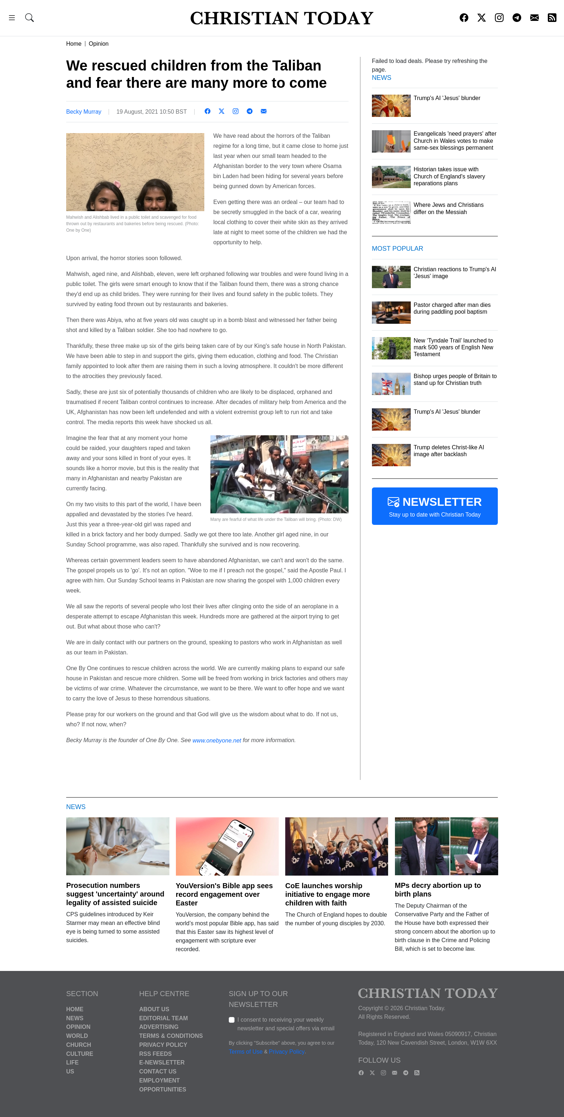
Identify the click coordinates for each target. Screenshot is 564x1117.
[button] (12, 19)
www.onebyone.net (216, 740)
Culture (79, 1053)
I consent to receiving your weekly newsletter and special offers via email (286, 1024)
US (70, 1071)
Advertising (158, 1027)
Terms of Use (246, 1052)
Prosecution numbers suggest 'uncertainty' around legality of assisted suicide (115, 894)
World (77, 1036)
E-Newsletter (162, 1062)
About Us (154, 1009)
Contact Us (158, 1071)
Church (78, 1045)
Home (74, 44)
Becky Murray (83, 112)
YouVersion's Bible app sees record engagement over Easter (224, 894)
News (74, 1018)
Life (72, 1062)
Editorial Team (163, 1018)
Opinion (99, 44)
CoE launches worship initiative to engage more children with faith (327, 894)
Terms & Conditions (171, 1036)
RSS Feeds (155, 1053)
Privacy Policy (163, 1045)
